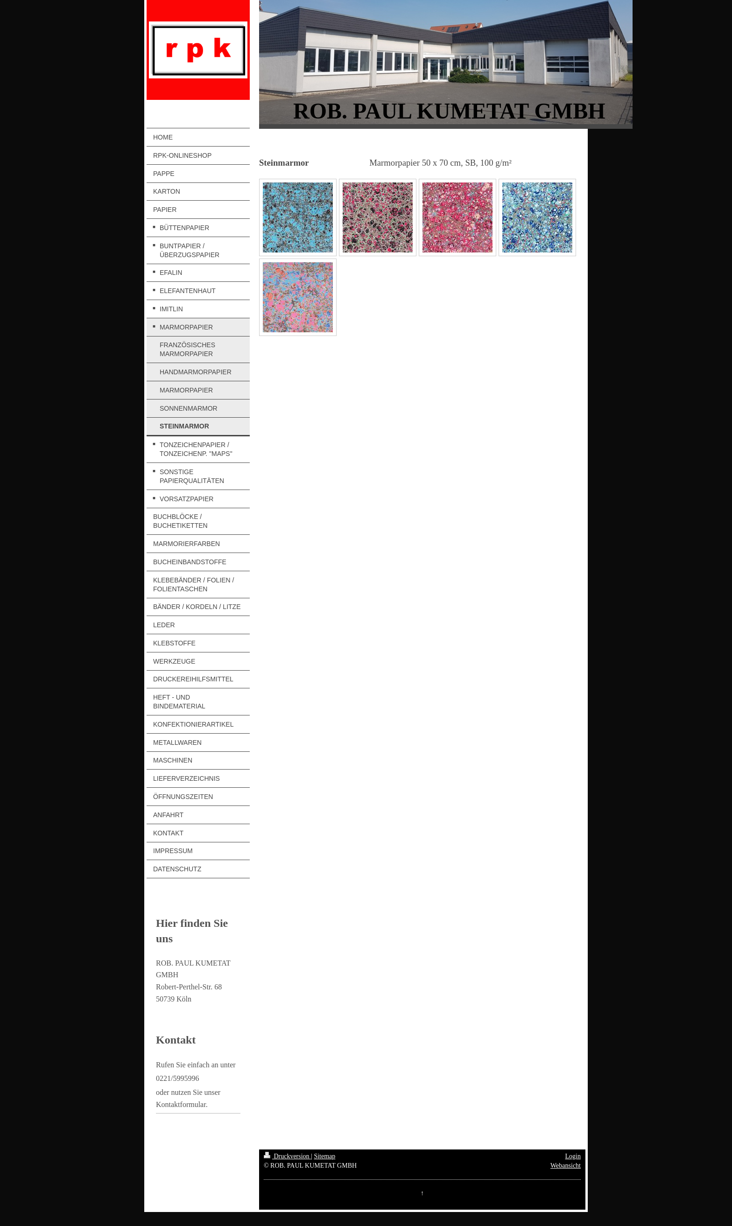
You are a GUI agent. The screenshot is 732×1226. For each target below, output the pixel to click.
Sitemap (324, 1156)
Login (573, 1156)
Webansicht (565, 1165)
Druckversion (287, 1156)
